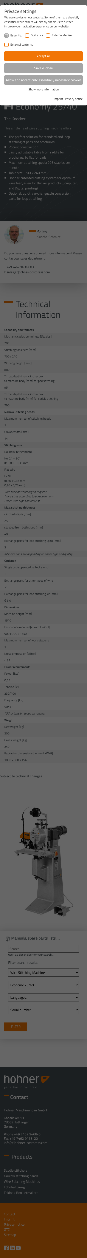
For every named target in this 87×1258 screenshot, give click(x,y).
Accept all (43, 56)
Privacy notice (74, 98)
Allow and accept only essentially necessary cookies (43, 80)
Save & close (43, 68)
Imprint (58, 98)
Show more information (43, 89)
